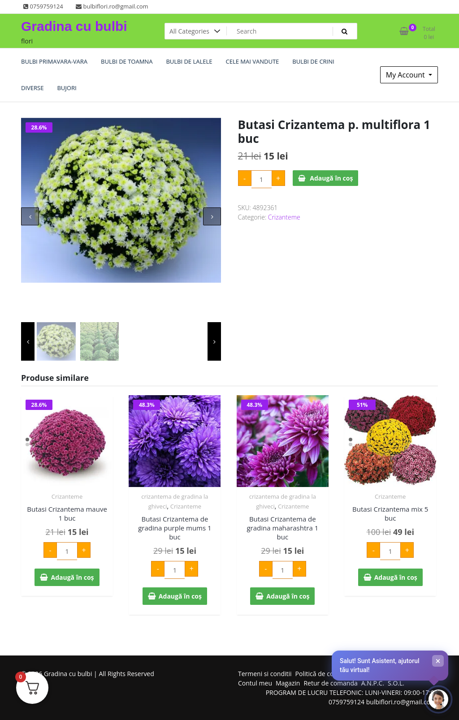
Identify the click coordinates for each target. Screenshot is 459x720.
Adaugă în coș (331, 178)
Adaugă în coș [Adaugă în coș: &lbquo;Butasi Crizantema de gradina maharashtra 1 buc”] (287, 596)
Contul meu (255, 683)
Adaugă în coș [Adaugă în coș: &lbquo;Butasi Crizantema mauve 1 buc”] (72, 577)
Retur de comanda (330, 683)
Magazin (288, 683)
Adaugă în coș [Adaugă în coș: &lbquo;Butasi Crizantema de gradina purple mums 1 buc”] (180, 596)
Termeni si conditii (265, 673)
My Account (406, 75)
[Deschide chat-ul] (438, 699)
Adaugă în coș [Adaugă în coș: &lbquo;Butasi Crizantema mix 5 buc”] (395, 577)
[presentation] (30, 216)
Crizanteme (284, 217)
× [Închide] (438, 660)
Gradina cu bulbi (74, 26)
